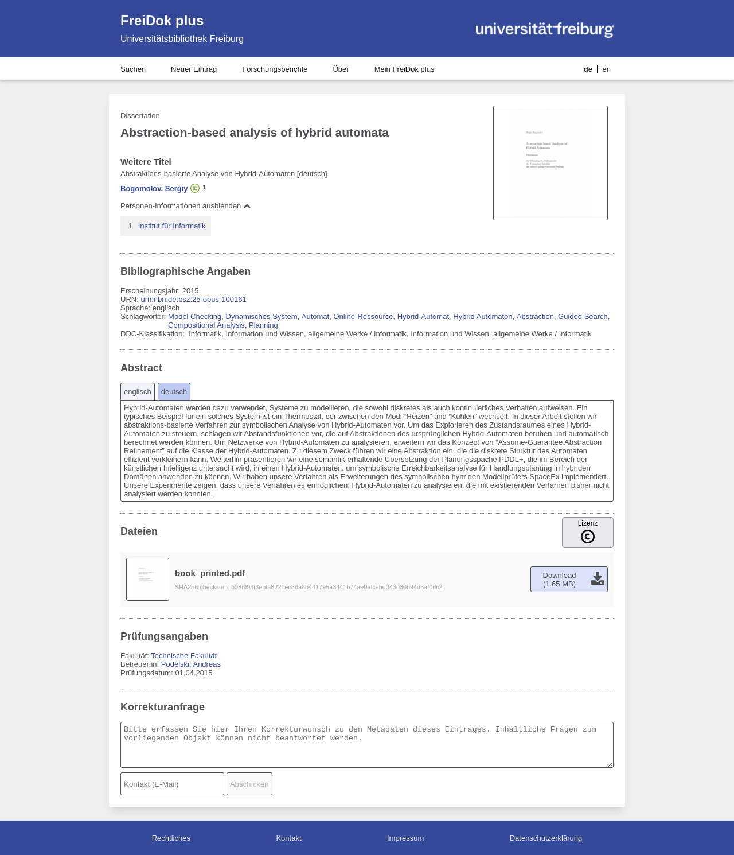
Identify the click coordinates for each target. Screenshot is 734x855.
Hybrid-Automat (423, 316)
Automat (315, 316)
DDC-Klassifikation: (153, 333)
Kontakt (288, 838)
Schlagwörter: (144, 316)
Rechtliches (171, 838)
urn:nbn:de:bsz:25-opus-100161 (193, 299)
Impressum (405, 838)
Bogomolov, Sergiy (154, 188)
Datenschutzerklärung (546, 838)
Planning (263, 325)
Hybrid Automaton (482, 316)
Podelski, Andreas (191, 664)
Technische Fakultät (184, 655)
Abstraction (535, 316)
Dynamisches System (262, 316)
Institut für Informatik (172, 225)
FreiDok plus (162, 20)
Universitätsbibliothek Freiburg (182, 39)
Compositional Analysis (206, 325)
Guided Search (583, 316)
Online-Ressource (363, 316)
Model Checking (194, 316)
